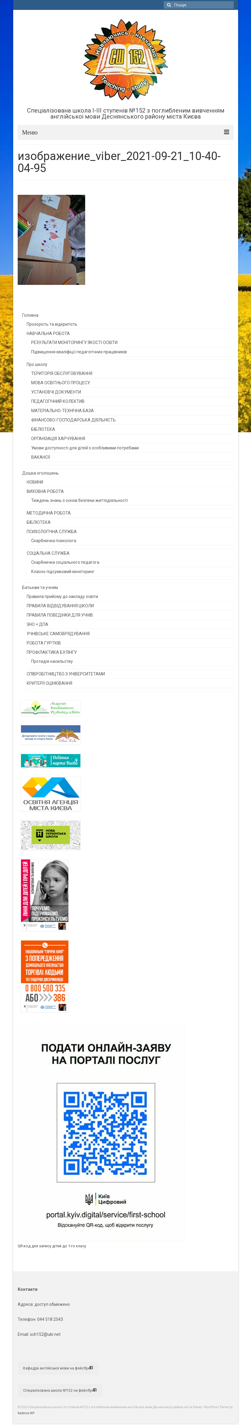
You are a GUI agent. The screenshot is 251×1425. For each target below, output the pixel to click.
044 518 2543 (50, 1319)
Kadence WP (26, 1413)
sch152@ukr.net (45, 1334)
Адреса (25, 1304)
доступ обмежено (52, 1304)
